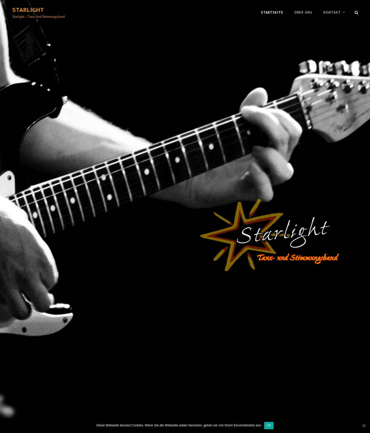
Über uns (303, 12)
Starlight (28, 10)
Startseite (272, 12)
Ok (269, 425)
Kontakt (332, 12)
